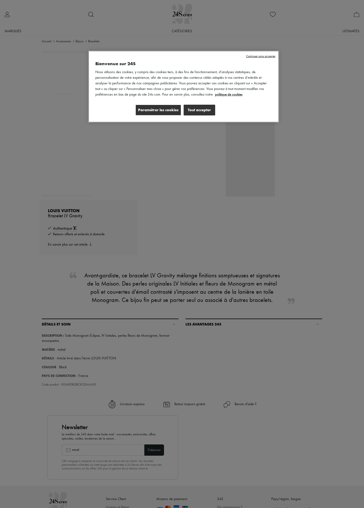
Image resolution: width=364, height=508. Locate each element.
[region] (183, 87)
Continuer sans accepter (260, 56)
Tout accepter (199, 110)
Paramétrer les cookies (157, 110)
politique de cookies (229, 95)
